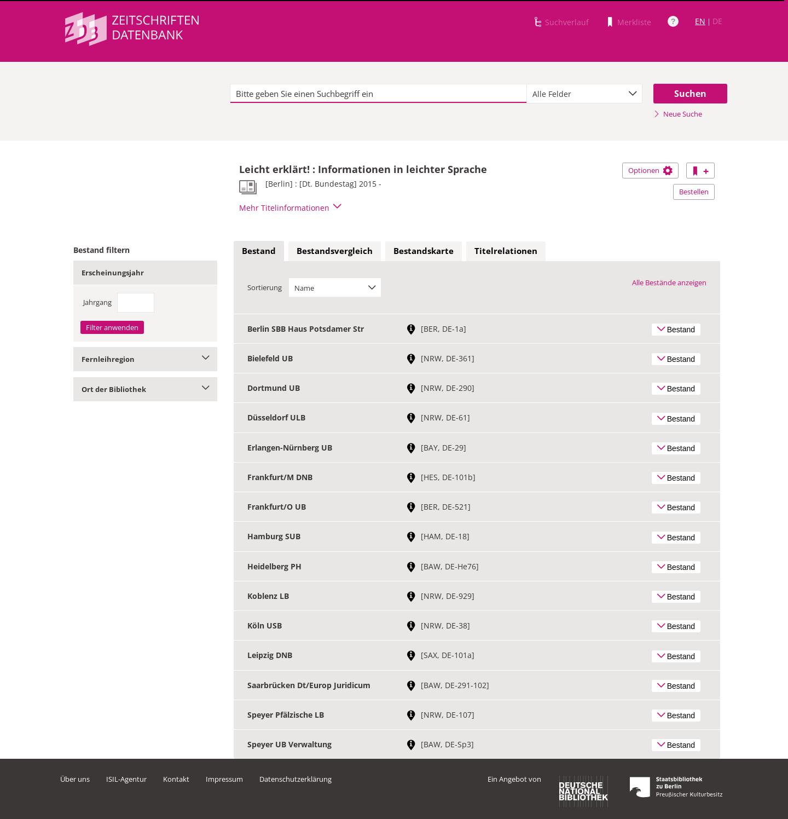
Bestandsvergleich (335, 250)
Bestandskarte (423, 250)
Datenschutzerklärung (295, 779)
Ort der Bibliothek (145, 389)
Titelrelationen (505, 250)
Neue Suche (677, 114)
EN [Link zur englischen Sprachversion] (700, 21)
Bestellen (694, 192)
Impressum (224, 779)
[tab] (259, 251)
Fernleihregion (145, 359)
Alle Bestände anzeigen (669, 282)
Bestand (259, 250)
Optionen (650, 170)
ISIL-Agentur (126, 779)
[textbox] (378, 93)
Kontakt (176, 779)
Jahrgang (97, 302)
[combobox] (584, 93)
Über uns (75, 779)
